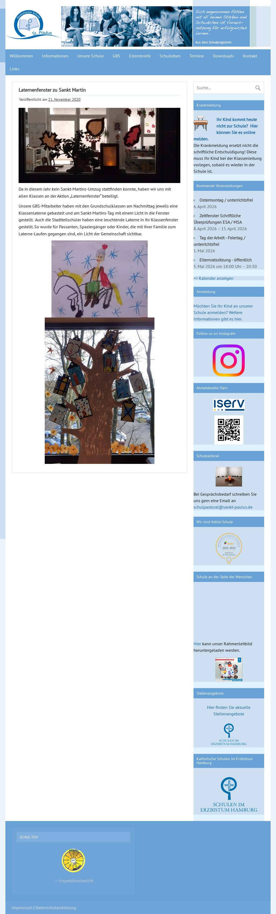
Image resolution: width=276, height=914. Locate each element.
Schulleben (170, 55)
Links (14, 68)
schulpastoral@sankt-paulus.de (223, 507)
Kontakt (250, 55)
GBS (116, 55)
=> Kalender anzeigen (213, 278)
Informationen (55, 55)
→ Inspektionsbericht (73, 865)
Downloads (223, 55)
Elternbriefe (140, 55)
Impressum (22, 907)
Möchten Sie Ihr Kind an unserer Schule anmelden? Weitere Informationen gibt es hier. (223, 312)
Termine (196, 55)
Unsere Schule (90, 55)
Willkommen (21, 55)
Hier (197, 643)
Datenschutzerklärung (56, 907)
